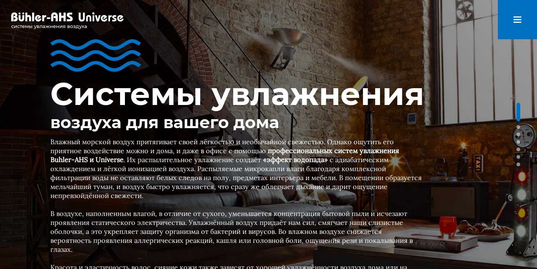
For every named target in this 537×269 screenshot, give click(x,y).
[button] (518, 112)
